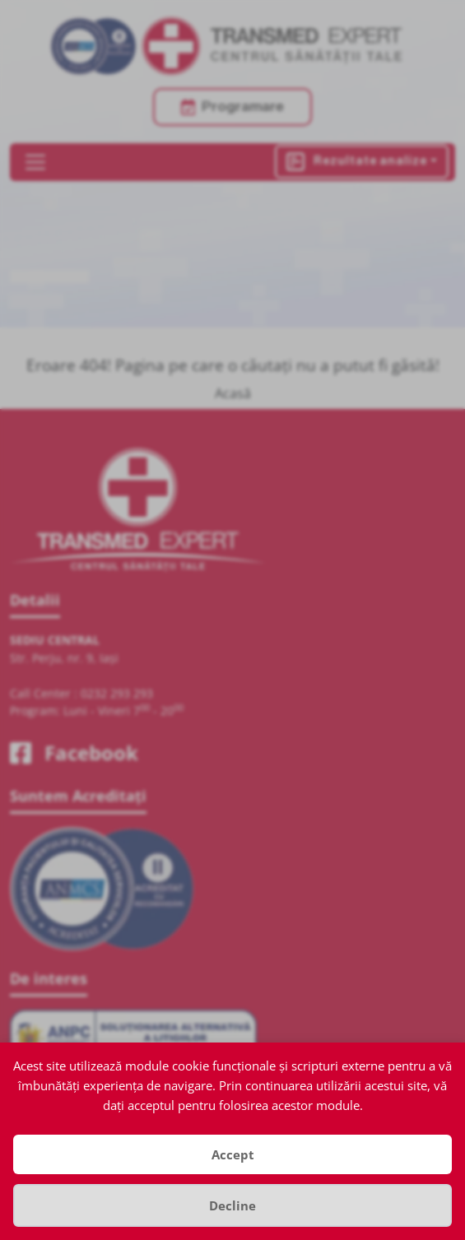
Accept (233, 1154)
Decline (232, 1205)
